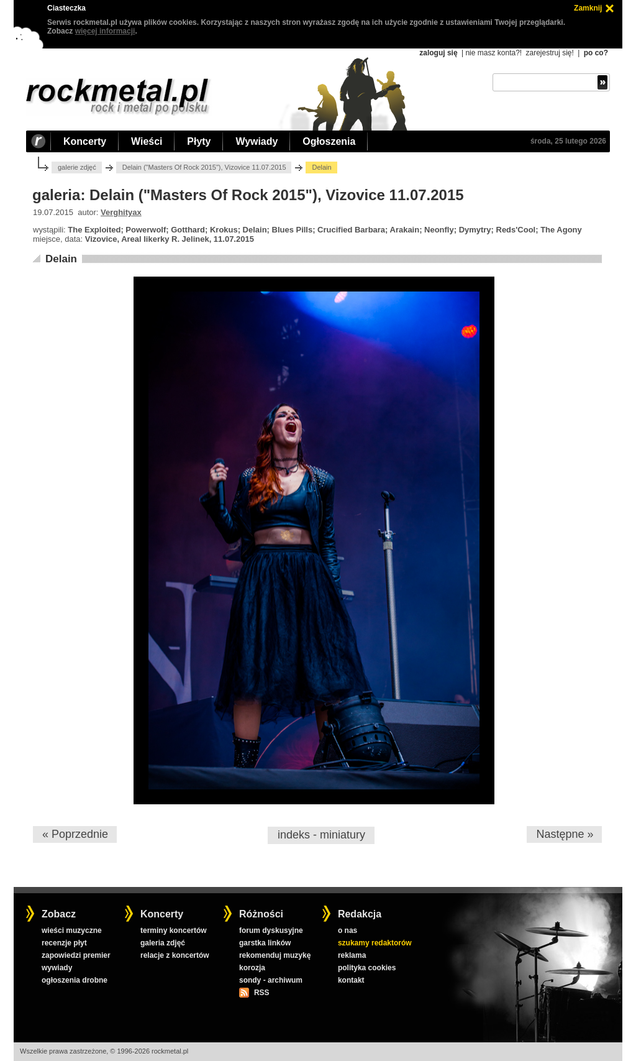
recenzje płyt (64, 943)
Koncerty (84, 141)
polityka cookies (367, 967)
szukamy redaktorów (375, 943)
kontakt (351, 980)
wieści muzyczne (72, 930)
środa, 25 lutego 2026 (568, 141)
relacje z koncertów (174, 955)
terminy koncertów (173, 930)
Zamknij (588, 8)
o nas (347, 930)
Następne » (564, 834)
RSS (261, 992)
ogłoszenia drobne (74, 980)
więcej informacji (105, 31)
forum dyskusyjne (271, 930)
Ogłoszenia (328, 141)
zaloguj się (438, 52)
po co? (596, 52)
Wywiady (256, 141)
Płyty (199, 141)
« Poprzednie (75, 834)
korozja (252, 967)
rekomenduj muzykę (275, 955)
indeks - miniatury (321, 835)
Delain (61, 259)
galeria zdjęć (162, 943)
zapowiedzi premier (76, 955)
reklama (352, 955)
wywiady (57, 967)
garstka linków (265, 943)
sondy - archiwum (270, 980)
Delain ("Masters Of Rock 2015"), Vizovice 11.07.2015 (204, 167)
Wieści (146, 141)
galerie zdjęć (77, 167)
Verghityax (121, 212)
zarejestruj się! (549, 52)
